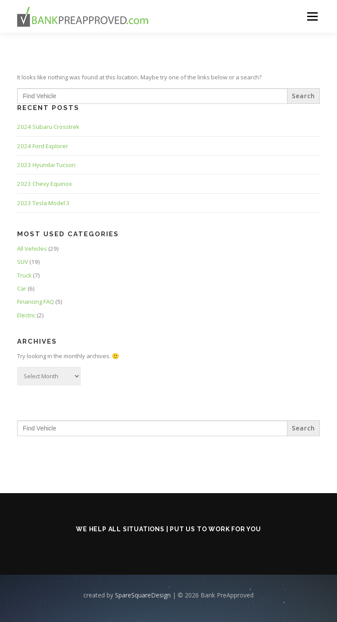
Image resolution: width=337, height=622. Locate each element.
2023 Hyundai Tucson (46, 165)
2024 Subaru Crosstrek (48, 127)
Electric (26, 315)
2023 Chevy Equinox (44, 184)
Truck (24, 275)
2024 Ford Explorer (42, 146)
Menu (312, 16)
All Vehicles (32, 248)
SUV (22, 262)
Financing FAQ (35, 302)
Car (21, 288)
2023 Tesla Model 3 (43, 203)
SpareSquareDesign (143, 595)
